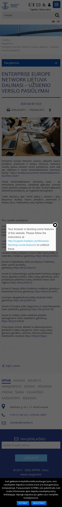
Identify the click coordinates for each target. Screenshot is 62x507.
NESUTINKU (38, 503)
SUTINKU (23, 503)
